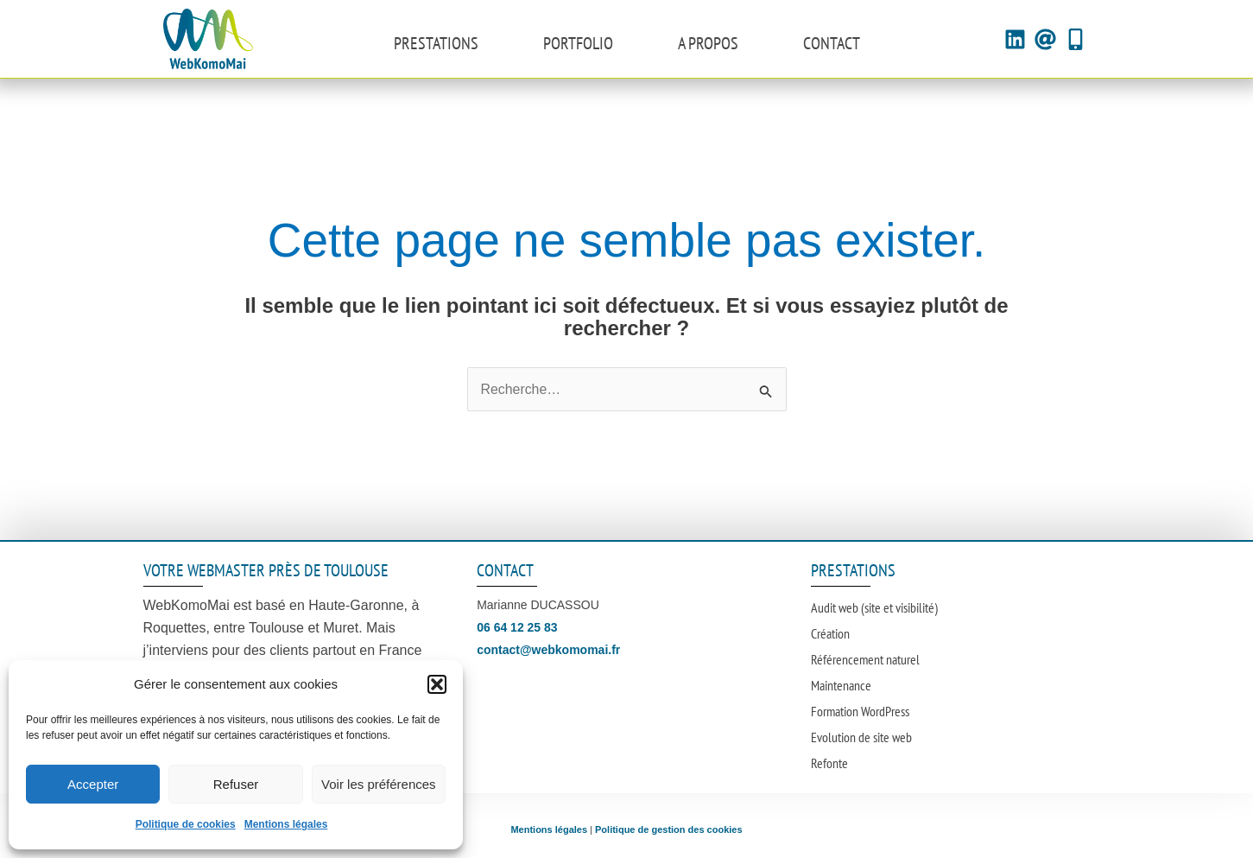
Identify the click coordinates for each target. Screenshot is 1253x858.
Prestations (436, 43)
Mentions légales (286, 824)
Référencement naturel (865, 660)
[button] (437, 684)
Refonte (829, 763)
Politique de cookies (186, 824)
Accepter (92, 784)
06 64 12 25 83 (517, 627)
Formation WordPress (860, 712)
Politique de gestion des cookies (669, 830)
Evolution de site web (861, 738)
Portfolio (578, 43)
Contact (831, 43)
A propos (708, 43)
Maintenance (841, 686)
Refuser (236, 784)
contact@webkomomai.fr (548, 650)
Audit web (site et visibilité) (874, 608)
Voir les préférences (378, 784)
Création (830, 634)
